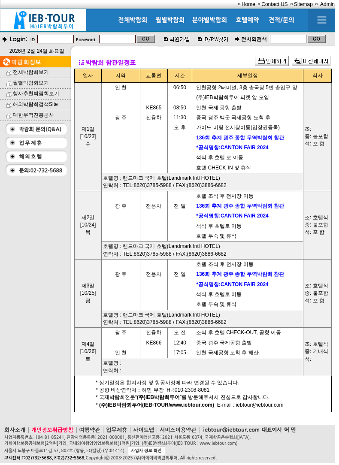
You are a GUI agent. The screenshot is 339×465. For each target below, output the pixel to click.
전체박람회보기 (31, 72)
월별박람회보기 (31, 83)
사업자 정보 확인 (146, 451)
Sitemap (303, 4)
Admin (327, 4)
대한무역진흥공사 (33, 115)
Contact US (274, 4)
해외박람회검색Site (35, 104)
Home (248, 4)
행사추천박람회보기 (36, 94)
